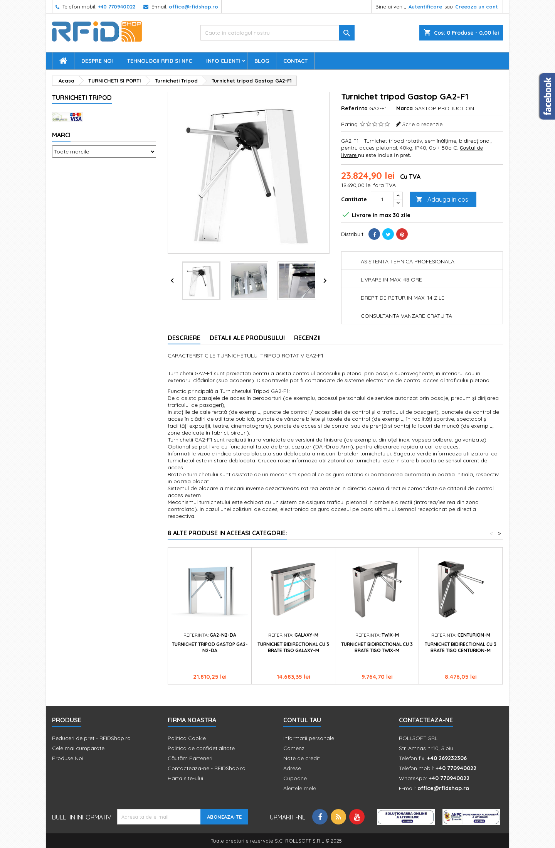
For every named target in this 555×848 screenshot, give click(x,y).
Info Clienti (223, 60)
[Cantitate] (382, 199)
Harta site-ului (185, 778)
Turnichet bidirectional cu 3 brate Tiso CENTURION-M (460, 647)
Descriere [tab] (184, 338)
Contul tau (302, 720)
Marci (61, 135)
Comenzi (294, 748)
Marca (404, 108)
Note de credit (301, 758)
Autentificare (425, 6)
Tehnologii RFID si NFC (159, 60)
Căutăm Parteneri (190, 758)
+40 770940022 (116, 6)
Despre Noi (97, 60)
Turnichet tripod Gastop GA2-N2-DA (210, 647)
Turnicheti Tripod (82, 97)
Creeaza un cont (476, 6)
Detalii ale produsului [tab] (247, 338)
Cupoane (295, 778)
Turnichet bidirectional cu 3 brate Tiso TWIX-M (377, 647)
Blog (261, 60)
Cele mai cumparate (78, 748)
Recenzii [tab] (307, 338)
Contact (295, 60)
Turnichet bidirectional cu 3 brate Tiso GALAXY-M (293, 647)
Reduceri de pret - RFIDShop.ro (91, 738)
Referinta (354, 108)
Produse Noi (67, 758)
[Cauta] (277, 32)
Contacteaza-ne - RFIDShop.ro (207, 768)
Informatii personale (308, 738)
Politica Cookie (187, 738)
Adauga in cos (442, 200)
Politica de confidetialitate (201, 748)
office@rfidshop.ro (193, 6)
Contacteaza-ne (426, 720)
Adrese (292, 768)
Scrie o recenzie (422, 124)
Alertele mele (299, 788)
